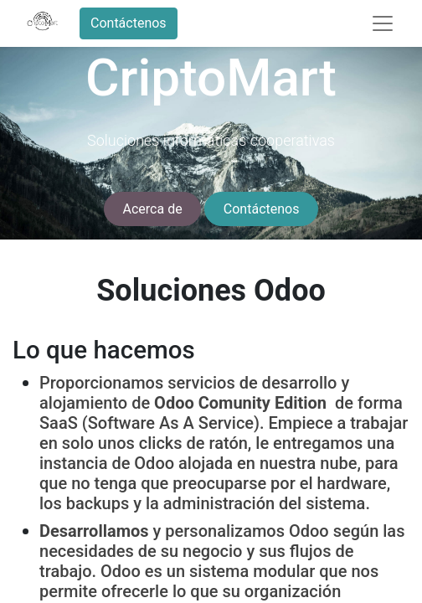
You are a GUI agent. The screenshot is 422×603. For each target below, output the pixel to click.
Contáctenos (128, 23)
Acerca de (153, 209)
